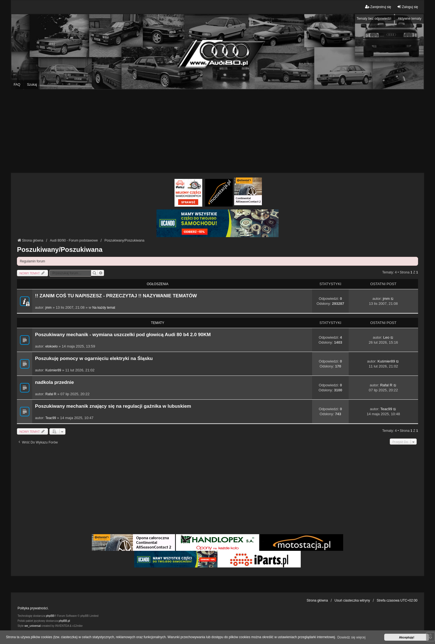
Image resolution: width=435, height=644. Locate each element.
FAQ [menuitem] (17, 85)
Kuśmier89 (53, 370)
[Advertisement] (217, 131)
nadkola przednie (54, 382)
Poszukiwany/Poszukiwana (59, 249)
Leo (386, 337)
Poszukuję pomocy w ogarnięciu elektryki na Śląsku (94, 358)
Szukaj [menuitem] (32, 85)
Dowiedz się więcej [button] (351, 637)
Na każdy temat (103, 308)
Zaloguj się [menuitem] (407, 7)
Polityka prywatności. (33, 608)
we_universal (32, 625)
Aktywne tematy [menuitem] (409, 19)
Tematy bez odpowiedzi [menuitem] (373, 19)
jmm (48, 308)
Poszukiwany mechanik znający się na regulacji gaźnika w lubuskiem (113, 406)
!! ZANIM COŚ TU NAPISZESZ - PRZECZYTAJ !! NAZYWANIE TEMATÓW (116, 295)
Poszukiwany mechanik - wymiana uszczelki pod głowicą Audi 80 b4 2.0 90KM (123, 334)
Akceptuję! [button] (406, 637)
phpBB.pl (64, 620)
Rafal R (51, 394)
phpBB (50, 615)
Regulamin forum (32, 261)
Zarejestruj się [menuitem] (378, 7)
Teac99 (50, 418)
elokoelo (51, 346)
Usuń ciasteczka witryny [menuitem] (352, 600)
